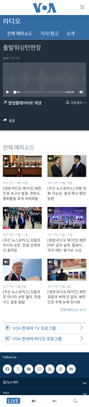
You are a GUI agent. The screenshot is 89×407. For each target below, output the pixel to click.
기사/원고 (49, 33)
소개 (70, 33)
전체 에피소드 (19, 33)
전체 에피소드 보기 (73, 310)
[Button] (9, 121)
